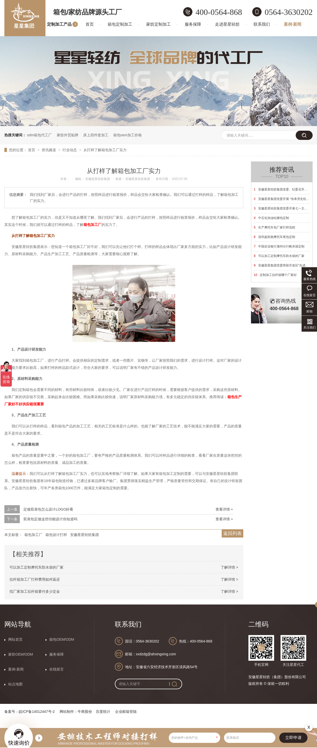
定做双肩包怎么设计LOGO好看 (48, 509)
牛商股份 (85, 711)
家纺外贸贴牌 (67, 135)
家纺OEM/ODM (20, 654)
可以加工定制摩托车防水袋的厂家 (36, 567)
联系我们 (262, 24)
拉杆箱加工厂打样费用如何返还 (35, 579)
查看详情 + (224, 509)
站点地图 (15, 684)
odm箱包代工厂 (39, 135)
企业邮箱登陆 (126, 711)
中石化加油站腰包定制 (271, 218)
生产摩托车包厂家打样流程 (274, 227)
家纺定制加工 (158, 24)
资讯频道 (49, 150)
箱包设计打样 (56, 535)
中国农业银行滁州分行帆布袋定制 (279, 246)
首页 (90, 24)
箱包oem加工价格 (127, 135)
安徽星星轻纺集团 (84, 535)
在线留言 (56, 669)
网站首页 (15, 639)
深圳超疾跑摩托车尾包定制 (274, 237)
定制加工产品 (59, 24)
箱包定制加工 (120, 24)
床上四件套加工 (95, 135)
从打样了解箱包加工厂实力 (105, 150)
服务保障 (193, 24)
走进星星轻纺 (227, 24)
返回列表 (232, 533)
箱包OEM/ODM (61, 639)
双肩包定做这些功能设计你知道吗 (50, 519)
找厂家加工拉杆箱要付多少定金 (35, 591)
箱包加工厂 (33, 535)
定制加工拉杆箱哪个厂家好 (275, 275)
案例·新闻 (292, 24)
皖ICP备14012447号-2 (37, 711)
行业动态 (70, 150)
